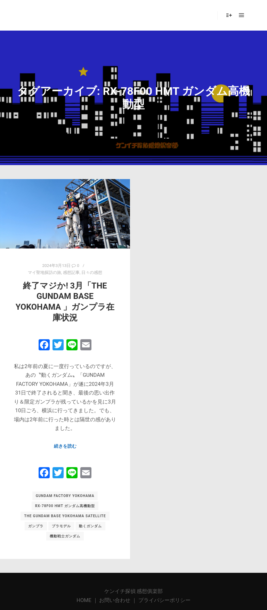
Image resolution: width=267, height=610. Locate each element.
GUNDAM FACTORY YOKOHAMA (65, 496)
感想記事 (71, 272)
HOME (84, 600)
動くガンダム (90, 526)
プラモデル (61, 526)
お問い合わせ (114, 600)
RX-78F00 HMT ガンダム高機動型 (65, 506)
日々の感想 (91, 272)
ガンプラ (35, 526)
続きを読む (65, 446)
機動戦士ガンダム (65, 536)
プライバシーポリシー (164, 600)
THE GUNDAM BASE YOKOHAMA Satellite (65, 516)
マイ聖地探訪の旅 (44, 272)
